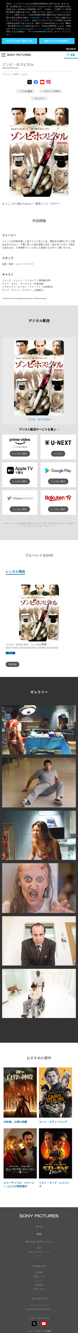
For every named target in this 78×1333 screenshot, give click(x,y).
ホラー (25, 74)
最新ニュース (39, 1276)
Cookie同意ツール (37, 18)
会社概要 (39, 1272)
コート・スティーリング (53, 1121)
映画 (39, 1234)
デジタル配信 (25, 91)
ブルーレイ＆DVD (50, 91)
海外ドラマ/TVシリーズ (39, 1252)
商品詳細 (12, 664)
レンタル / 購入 (20, 453)
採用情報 (39, 1285)
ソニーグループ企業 (41, 29)
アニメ (39, 1256)
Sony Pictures (21, 29)
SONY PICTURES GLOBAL (39, 1309)
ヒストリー (39, 1281)
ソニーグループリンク (39, 1305)
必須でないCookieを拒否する (56, 41)
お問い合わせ (39, 1289)
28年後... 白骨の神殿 (15, 1121)
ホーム (39, 1226)
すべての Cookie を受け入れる (19, 41)
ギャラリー (39, 98)
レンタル (58, 453)
